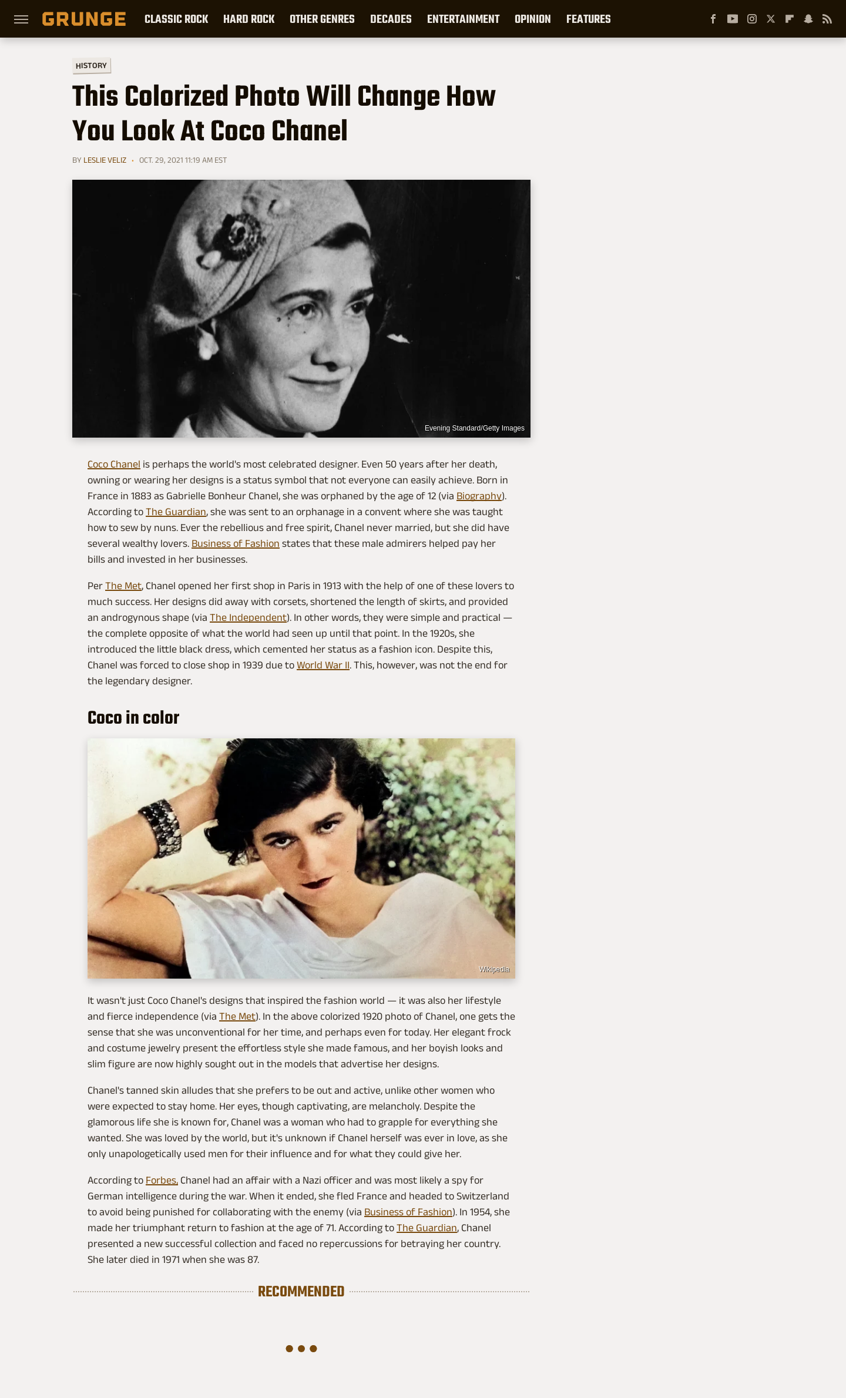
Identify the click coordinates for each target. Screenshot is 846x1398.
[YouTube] (732, 18)
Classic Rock (176, 19)
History (91, 65)
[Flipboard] (789, 18)
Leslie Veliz (104, 159)
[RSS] (827, 18)
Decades (391, 19)
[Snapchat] (808, 18)
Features (588, 19)
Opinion (533, 19)
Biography (479, 496)
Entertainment (463, 19)
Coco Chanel (114, 464)
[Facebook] (713, 18)
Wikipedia (494, 969)
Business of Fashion (236, 543)
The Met (123, 586)
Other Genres (322, 19)
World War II (323, 665)
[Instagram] (752, 18)
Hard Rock (248, 19)
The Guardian (176, 511)
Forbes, (162, 1180)
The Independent (248, 617)
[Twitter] (771, 18)
